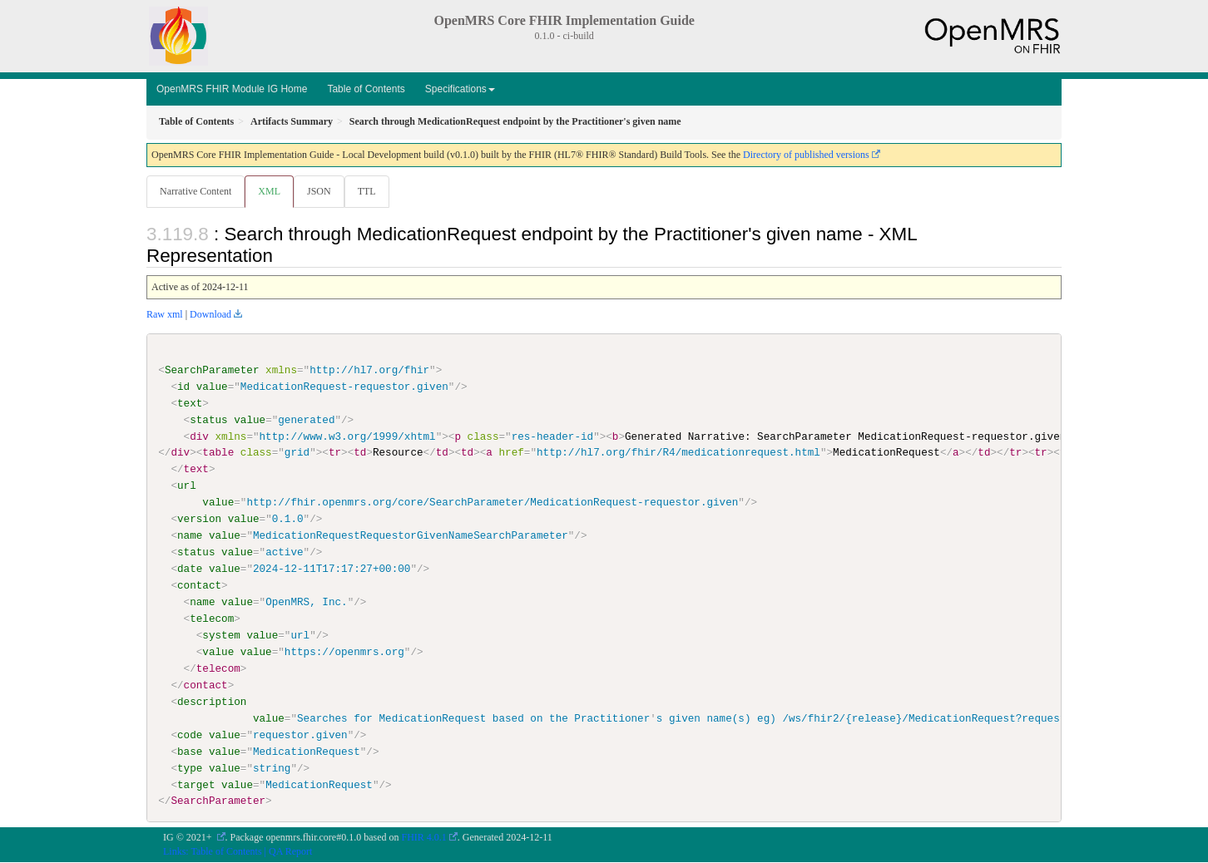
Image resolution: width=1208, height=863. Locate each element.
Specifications (460, 89)
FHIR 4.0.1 (424, 838)
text (189, 404)
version (199, 519)
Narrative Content (195, 191)
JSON (322, 191)
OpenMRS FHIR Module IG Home (231, 89)
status (208, 420)
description (211, 701)
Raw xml (164, 315)
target (196, 784)
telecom (212, 619)
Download (210, 315)
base (189, 751)
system (221, 636)
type (189, 768)
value (212, 387)
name (189, 536)
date (189, 569)
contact (199, 586)
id (183, 387)
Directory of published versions (806, 154)
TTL (372, 191)
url (186, 486)
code (189, 734)
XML (271, 191)
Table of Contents (365, 89)
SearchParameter (212, 370)
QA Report (290, 852)
